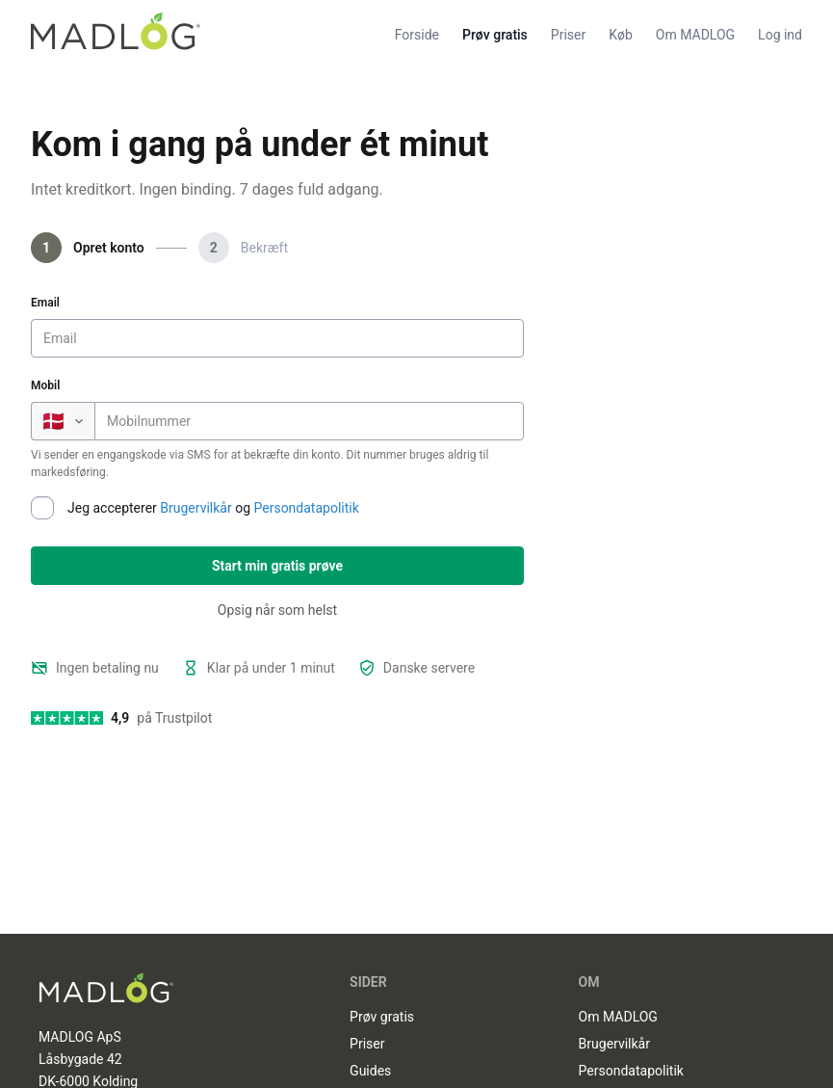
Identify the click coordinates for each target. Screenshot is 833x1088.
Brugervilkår (195, 508)
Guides (370, 1070)
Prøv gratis (495, 34)
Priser (568, 34)
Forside (417, 34)
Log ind (780, 34)
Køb (621, 34)
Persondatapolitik (306, 508)
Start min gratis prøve (277, 565)
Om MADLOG (695, 34)
